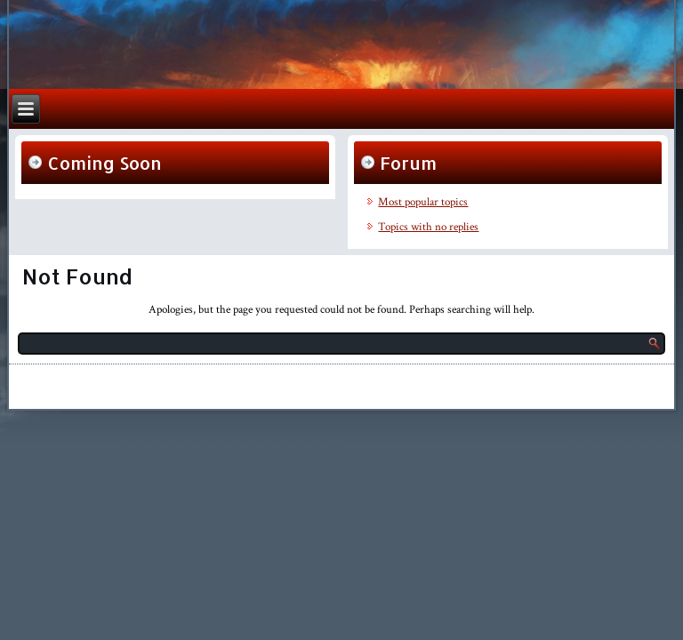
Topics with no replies (428, 227)
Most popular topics (423, 202)
